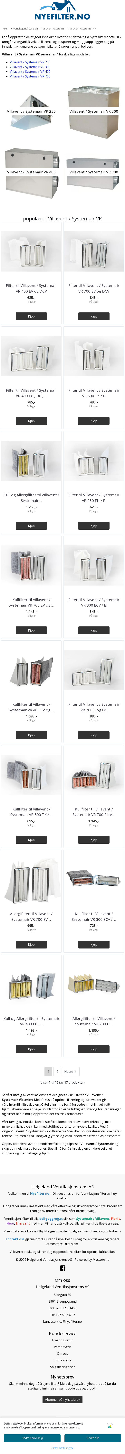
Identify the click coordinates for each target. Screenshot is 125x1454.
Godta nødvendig (32, 1438)
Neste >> (70, 1071)
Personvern (62, 1347)
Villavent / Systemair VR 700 (30, 76)
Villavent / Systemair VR (81, 28)
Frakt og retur (62, 1340)
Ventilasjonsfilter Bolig (24, 28)
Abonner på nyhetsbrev (62, 1399)
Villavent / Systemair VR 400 (30, 71)
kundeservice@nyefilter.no (62, 1321)
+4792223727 (65, 1315)
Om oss (62, 1353)
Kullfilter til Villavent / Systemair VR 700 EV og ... (31, 602)
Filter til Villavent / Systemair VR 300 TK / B (93, 393)
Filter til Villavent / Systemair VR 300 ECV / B (93, 602)
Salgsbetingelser (62, 1367)
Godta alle (93, 1438)
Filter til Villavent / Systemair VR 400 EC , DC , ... (31, 393)
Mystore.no (101, 1259)
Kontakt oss (62, 1360)
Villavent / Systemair (52, 28)
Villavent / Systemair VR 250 (30, 62)
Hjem (6, 28)
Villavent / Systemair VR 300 (30, 67)
